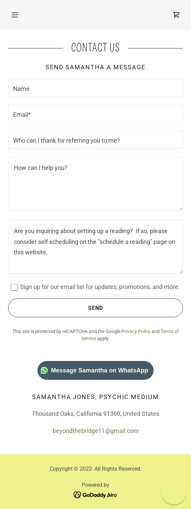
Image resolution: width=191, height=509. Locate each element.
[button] (15, 15)
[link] (176, 15)
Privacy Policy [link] (136, 331)
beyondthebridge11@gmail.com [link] (96, 430)
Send (55, 307)
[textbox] (95, 88)
